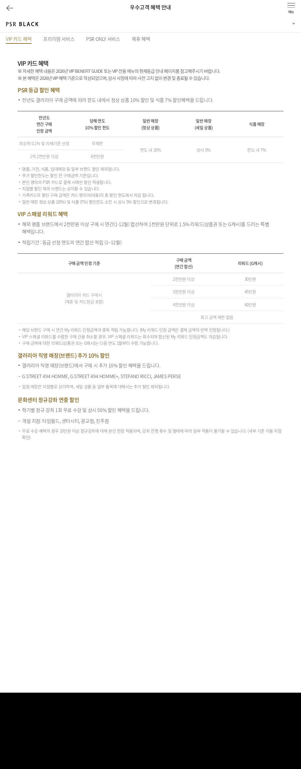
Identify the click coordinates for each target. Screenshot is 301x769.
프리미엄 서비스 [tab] (58, 38)
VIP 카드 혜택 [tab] (18, 39)
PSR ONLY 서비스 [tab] (103, 38)
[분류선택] (150, 24)
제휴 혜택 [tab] (141, 38)
